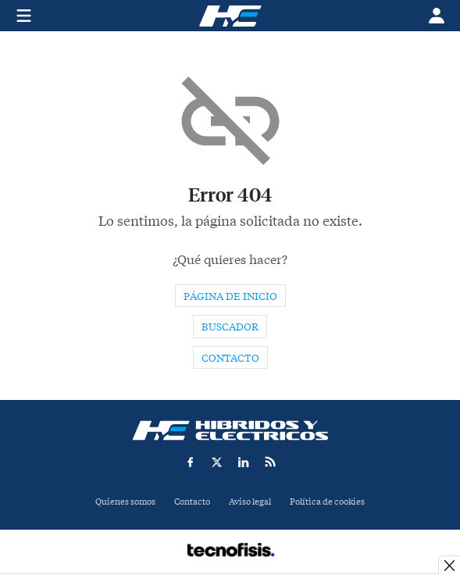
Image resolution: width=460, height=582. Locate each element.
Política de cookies (327, 502)
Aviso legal (250, 502)
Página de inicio (230, 296)
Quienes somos (125, 502)
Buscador (230, 327)
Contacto (230, 358)
